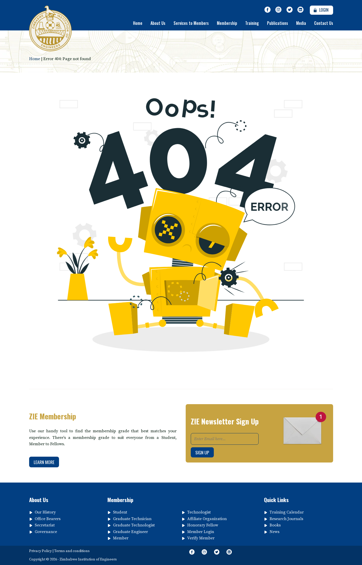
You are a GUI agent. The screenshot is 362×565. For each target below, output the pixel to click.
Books (275, 525)
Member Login (200, 531)
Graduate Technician (132, 518)
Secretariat (45, 525)
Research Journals (286, 518)
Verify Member (201, 538)
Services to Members (191, 23)
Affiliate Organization (207, 518)
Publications (277, 23)
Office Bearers (48, 518)
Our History (45, 512)
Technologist (199, 512)
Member (120, 538)
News (274, 531)
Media (301, 23)
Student (120, 512)
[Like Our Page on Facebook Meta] (267, 10)
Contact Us (323, 23)
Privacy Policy (40, 551)
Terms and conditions (72, 551)
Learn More (44, 462)
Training (252, 23)
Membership (227, 23)
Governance (46, 531)
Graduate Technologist (134, 525)
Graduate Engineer (130, 531)
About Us (157, 23)
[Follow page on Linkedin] (300, 10)
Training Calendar (287, 512)
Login (320, 10)
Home (137, 23)
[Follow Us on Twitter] (289, 10)
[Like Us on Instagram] (278, 10)
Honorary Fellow (202, 525)
